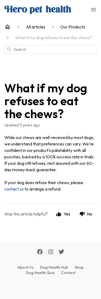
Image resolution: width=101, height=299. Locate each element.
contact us (14, 189)
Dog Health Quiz (40, 272)
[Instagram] (50, 252)
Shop (79, 267)
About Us (26, 267)
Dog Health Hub (54, 267)
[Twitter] (61, 252)
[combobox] (50, 49)
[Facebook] (40, 252)
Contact (68, 272)
